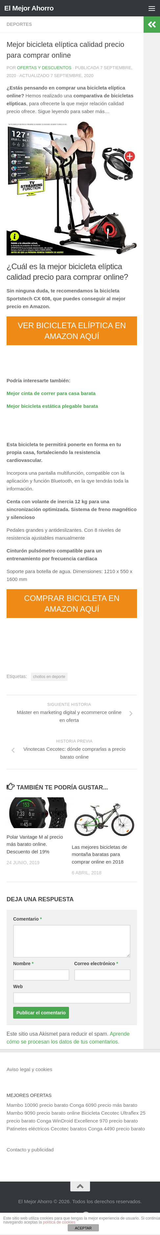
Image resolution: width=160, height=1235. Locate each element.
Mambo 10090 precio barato (37, 1105)
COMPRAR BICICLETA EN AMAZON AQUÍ (71, 603)
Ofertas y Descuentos (44, 67)
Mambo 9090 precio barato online (43, 1113)
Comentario (27, 919)
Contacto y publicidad (30, 1149)
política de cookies (59, 1222)
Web (18, 986)
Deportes (19, 24)
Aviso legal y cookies (29, 1069)
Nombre (23, 963)
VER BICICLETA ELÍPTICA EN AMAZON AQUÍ (72, 331)
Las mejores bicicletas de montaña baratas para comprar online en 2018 (99, 854)
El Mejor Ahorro (29, 8)
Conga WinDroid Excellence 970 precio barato (87, 1121)
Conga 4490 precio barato (116, 1128)
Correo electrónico (96, 963)
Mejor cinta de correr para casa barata (51, 393)
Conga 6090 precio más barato (103, 1105)
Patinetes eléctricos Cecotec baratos (46, 1128)
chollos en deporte (49, 676)
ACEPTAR (83, 1228)
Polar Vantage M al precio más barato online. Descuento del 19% (35, 844)
